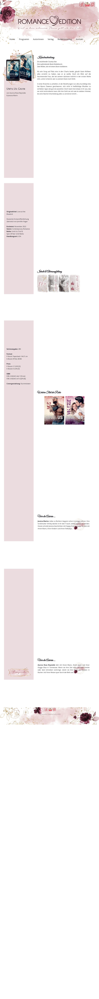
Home (12, 39)
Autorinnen (38, 39)
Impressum (42, 714)
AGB (59, 714)
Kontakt (79, 39)
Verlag (51, 39)
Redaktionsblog (65, 39)
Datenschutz (52, 714)
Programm (24, 39)
